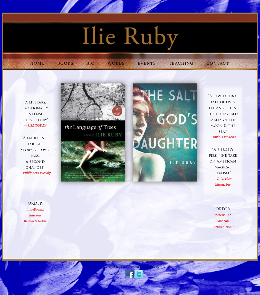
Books (65, 63)
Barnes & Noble (35, 221)
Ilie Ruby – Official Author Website (137, 267)
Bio (90, 63)
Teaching (181, 63)
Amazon (35, 215)
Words (116, 63)
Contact (217, 63)
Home (37, 63)
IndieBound (35, 209)
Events (147, 63)
